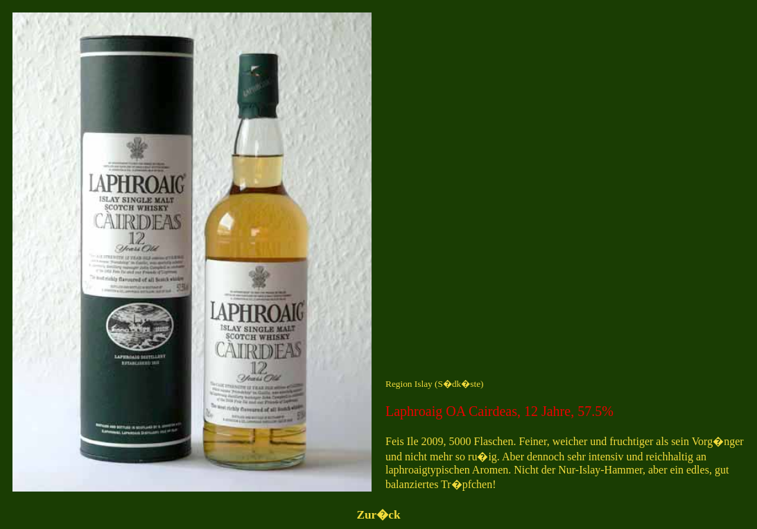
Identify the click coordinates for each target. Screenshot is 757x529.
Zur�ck (378, 514)
